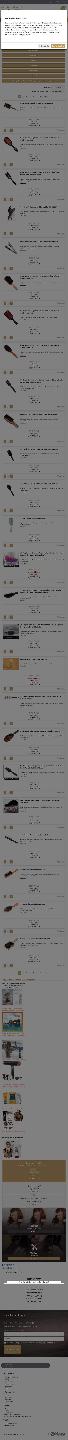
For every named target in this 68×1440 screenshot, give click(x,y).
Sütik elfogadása (58, 46)
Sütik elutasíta (44, 46)
